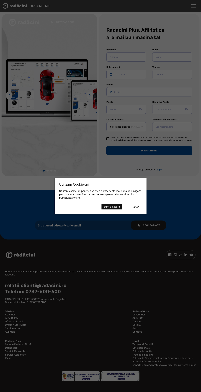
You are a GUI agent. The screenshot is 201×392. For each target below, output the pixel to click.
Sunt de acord (112, 206)
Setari (136, 207)
